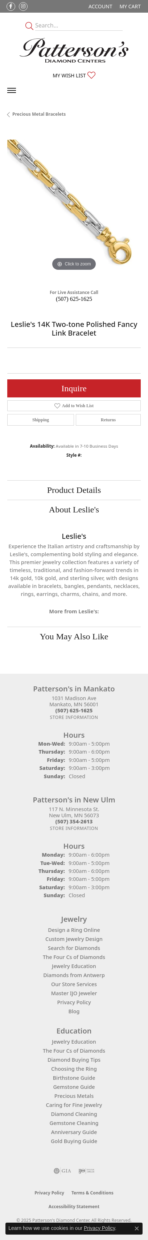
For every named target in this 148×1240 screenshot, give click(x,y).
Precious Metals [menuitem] (74, 1095)
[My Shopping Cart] (130, 6)
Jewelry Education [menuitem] (74, 1041)
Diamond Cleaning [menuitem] (74, 1114)
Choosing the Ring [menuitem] (74, 1068)
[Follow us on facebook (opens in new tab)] (11, 6)
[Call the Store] (74, 710)
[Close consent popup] (137, 1228)
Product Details (74, 490)
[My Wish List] (74, 75)
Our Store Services (74, 984)
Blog (73, 1011)
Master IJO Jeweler (74, 993)
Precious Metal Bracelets (39, 114)
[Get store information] (74, 717)
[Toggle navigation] (11, 90)
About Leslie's (74, 509)
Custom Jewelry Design (74, 939)
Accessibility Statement (74, 1206)
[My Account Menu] (100, 6)
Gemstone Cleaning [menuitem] (73, 1123)
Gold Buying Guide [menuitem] (74, 1141)
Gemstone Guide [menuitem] (74, 1086)
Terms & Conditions (92, 1193)
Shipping (40, 419)
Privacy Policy (74, 1002)
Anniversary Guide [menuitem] (74, 1132)
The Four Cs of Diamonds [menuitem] (74, 1050)
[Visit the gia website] (62, 1171)
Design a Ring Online (74, 929)
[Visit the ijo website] (86, 1171)
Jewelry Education (74, 966)
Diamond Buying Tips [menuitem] (74, 1059)
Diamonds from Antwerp (74, 975)
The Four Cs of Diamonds (74, 957)
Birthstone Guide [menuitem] (74, 1077)
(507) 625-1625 (74, 299)
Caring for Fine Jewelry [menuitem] (74, 1104)
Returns (108, 419)
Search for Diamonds (74, 948)
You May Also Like (74, 636)
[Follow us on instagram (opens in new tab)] (23, 6)
